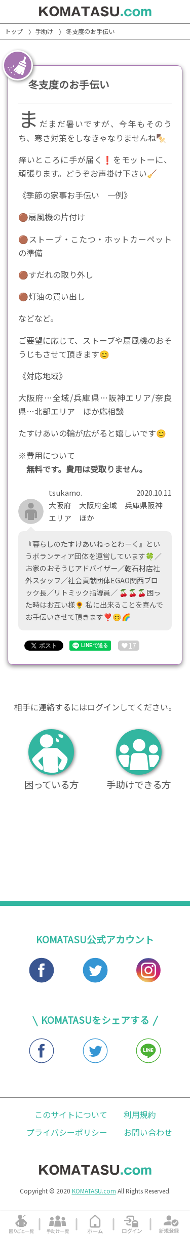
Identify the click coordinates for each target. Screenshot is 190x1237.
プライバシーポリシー (66, 1132)
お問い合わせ (148, 1132)
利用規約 (140, 1114)
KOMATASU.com (94, 1190)
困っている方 (51, 760)
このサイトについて (70, 1114)
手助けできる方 (138, 760)
